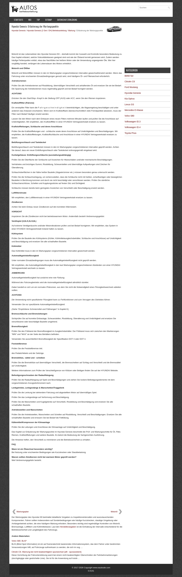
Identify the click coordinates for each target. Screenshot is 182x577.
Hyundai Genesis (18, 31)
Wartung (71, 31)
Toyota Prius (130, 133)
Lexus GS (129, 104)
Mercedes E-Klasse (134, 110)
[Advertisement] (67, 42)
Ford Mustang (131, 87)
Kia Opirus (130, 98)
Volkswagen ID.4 (132, 127)
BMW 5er (129, 76)
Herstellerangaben (68, 527)
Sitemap (48, 19)
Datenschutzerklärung (67, 19)
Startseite (18, 19)
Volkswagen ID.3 (132, 121)
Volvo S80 (129, 116)
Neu (29, 19)
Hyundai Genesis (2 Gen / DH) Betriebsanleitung (47, 31)
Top (38, 19)
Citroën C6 (130, 81)
